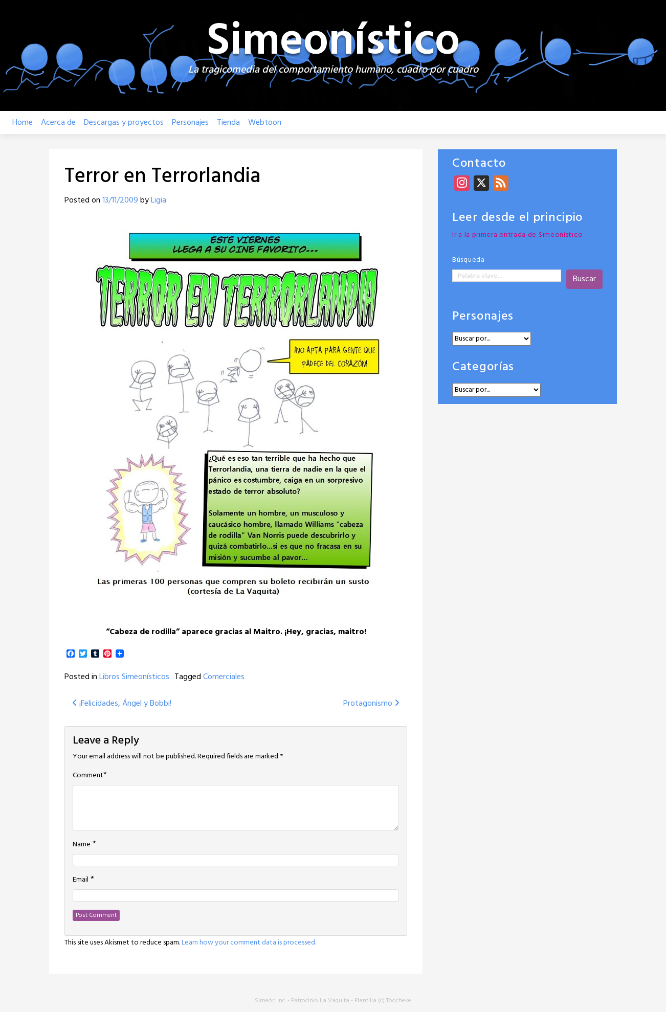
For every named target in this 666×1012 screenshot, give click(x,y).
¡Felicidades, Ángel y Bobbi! (121, 703)
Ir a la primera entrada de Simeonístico (517, 235)
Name (82, 845)
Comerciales (224, 677)
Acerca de (58, 122)
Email (80, 880)
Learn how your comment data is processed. (249, 943)
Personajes (190, 122)
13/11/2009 (120, 200)
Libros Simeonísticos (134, 677)
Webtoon (264, 122)
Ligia (158, 200)
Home (22, 122)
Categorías (483, 367)
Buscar (584, 279)
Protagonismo (371, 703)
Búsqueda (468, 260)
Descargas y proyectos (124, 122)
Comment (88, 776)
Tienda (228, 122)
